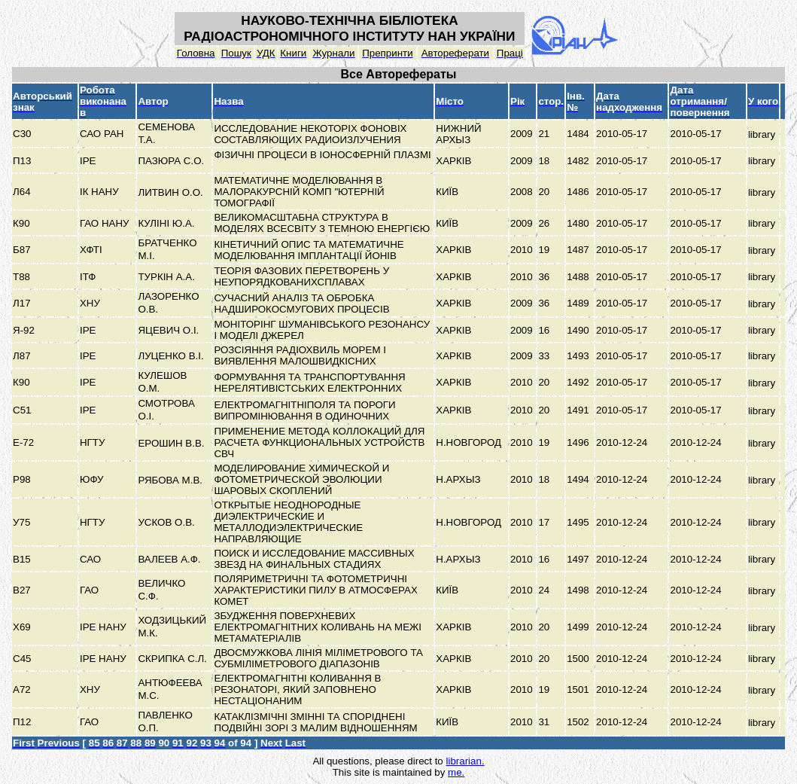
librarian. (465, 761)
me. (456, 772)
